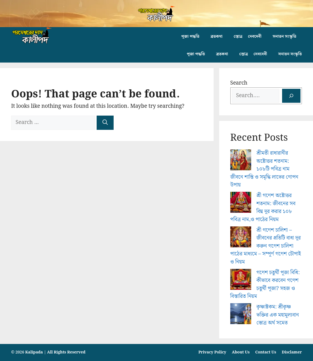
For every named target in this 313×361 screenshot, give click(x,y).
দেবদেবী (254, 36)
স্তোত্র (238, 36)
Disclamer (292, 352)
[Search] (105, 123)
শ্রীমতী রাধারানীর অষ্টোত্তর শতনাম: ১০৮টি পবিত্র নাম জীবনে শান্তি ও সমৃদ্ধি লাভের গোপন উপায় (264, 169)
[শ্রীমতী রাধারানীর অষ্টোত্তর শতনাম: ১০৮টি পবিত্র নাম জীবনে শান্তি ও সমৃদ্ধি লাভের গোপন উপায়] (240, 161)
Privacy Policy (212, 352)
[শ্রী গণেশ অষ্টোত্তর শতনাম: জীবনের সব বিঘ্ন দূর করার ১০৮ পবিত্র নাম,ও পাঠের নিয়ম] (240, 204)
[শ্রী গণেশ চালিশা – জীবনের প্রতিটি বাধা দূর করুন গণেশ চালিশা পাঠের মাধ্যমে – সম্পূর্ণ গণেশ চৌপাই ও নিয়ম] (240, 238)
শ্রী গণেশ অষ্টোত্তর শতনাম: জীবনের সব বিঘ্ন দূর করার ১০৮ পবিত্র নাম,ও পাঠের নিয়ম (263, 207)
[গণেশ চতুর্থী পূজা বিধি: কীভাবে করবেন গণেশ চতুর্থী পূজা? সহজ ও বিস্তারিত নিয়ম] (240, 281)
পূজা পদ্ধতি (190, 36)
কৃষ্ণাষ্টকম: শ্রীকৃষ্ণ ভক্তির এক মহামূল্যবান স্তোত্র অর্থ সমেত (277, 315)
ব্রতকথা (216, 36)
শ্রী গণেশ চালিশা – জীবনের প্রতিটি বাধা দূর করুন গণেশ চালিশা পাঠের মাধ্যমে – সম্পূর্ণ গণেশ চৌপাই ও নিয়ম (265, 246)
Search (239, 83)
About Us (241, 352)
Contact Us (265, 352)
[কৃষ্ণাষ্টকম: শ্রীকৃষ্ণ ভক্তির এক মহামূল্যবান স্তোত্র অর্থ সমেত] (240, 315)
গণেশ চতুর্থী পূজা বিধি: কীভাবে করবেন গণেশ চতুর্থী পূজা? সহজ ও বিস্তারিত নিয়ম (265, 284)
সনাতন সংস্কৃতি (284, 36)
